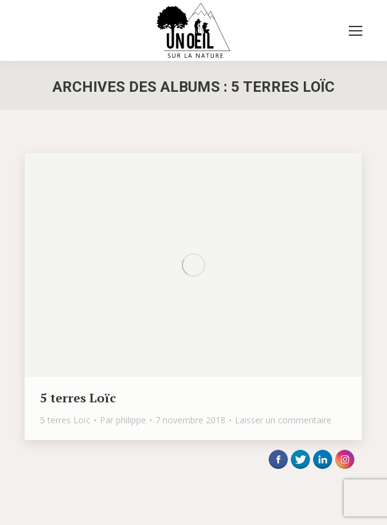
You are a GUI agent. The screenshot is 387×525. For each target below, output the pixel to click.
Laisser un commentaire (283, 420)
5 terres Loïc (78, 397)
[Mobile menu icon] (355, 31)
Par (123, 420)
